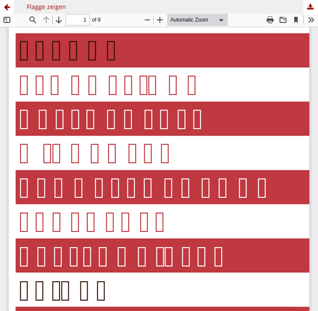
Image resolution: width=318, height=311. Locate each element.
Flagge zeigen (46, 7)
